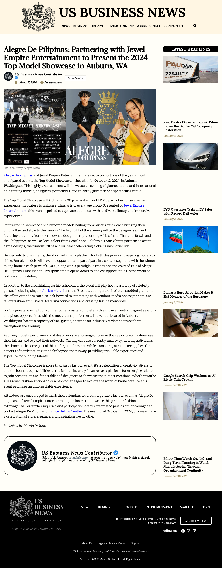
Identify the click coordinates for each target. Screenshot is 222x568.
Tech (157, 26)
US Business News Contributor (38, 75)
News (66, 26)
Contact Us (173, 26)
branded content (80, 457)
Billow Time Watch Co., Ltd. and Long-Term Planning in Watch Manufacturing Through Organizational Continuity (187, 465)
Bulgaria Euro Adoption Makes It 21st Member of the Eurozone (188, 294)
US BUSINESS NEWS (122, 12)
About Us (86, 543)
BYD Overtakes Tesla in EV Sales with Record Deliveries (187, 211)
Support (136, 543)
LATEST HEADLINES (190, 49)
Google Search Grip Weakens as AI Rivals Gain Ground (189, 378)
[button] (195, 26)
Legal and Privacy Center (112, 543)
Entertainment (121, 26)
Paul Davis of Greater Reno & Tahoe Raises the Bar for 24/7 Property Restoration (190, 126)
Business (80, 26)
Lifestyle (98, 26)
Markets (144, 26)
